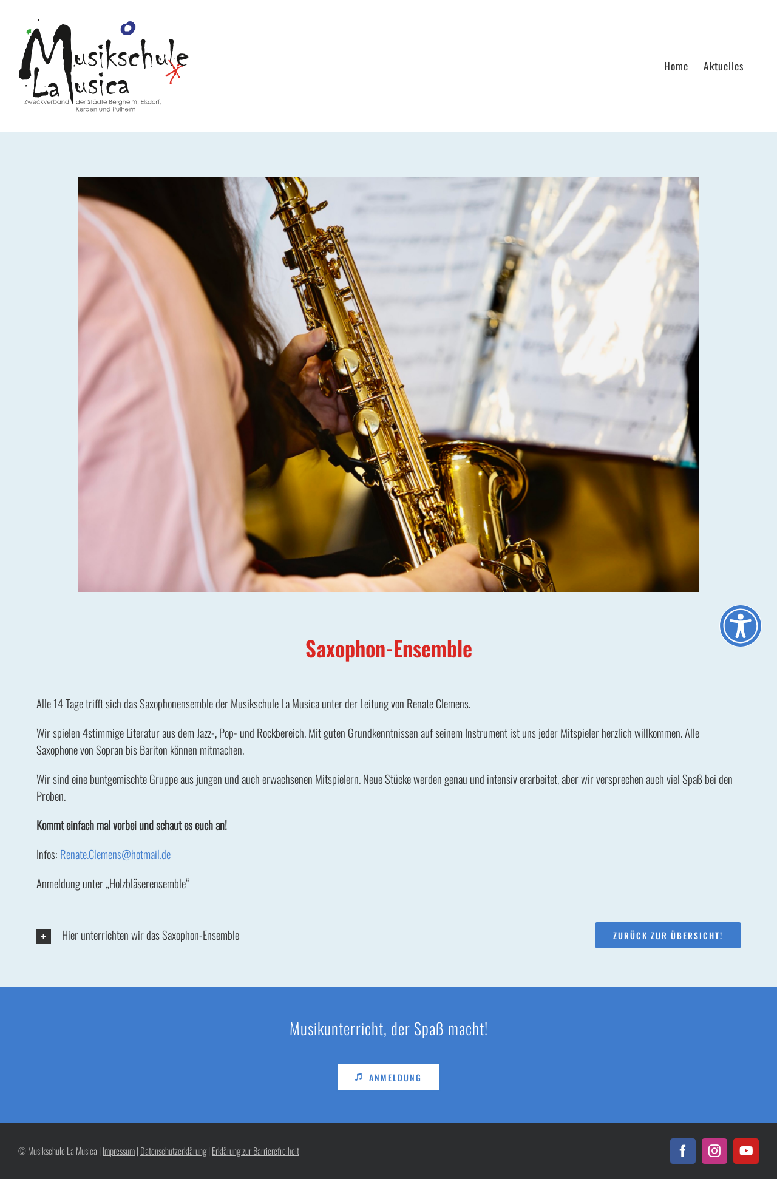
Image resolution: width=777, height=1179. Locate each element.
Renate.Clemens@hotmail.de (115, 854)
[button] (205, 936)
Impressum (119, 1150)
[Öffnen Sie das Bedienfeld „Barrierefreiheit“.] (740, 626)
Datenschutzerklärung (173, 1150)
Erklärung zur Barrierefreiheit (255, 1150)
